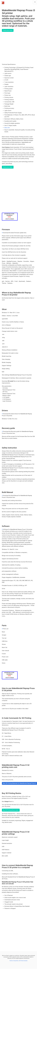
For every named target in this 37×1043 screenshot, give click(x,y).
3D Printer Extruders (23, 960)
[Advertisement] (14, 47)
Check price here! (7, 30)
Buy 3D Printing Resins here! (11, 810)
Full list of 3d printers (14, 960)
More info (7, 127)
